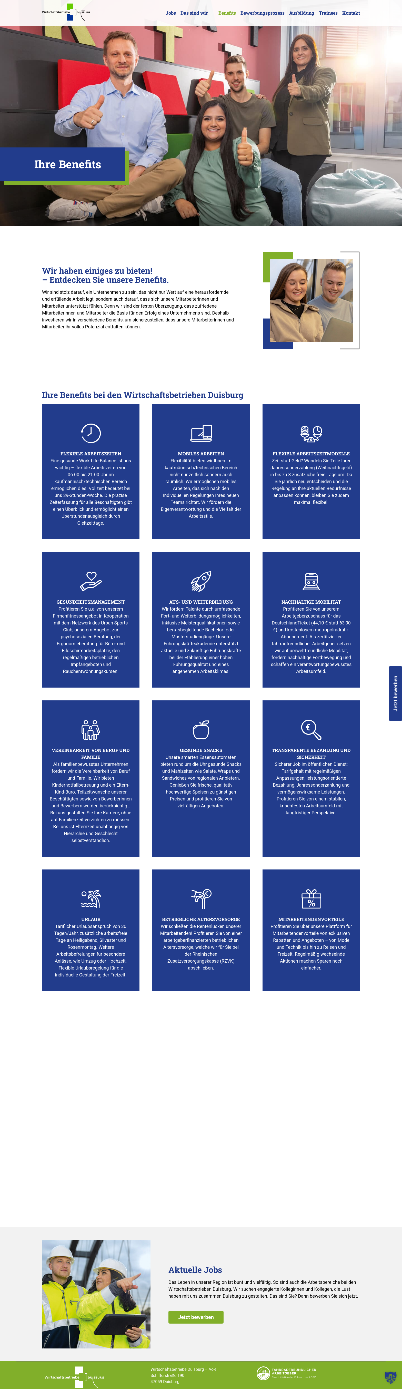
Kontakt (351, 13)
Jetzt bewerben (196, 1317)
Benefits (227, 13)
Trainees (328, 13)
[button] (390, 1377)
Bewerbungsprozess (262, 13)
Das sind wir (194, 13)
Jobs (171, 13)
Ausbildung (301, 13)
